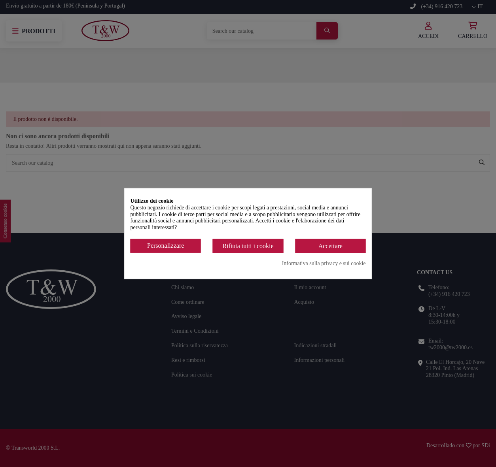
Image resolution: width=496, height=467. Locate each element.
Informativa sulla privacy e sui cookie (324, 263)
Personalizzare (165, 245)
